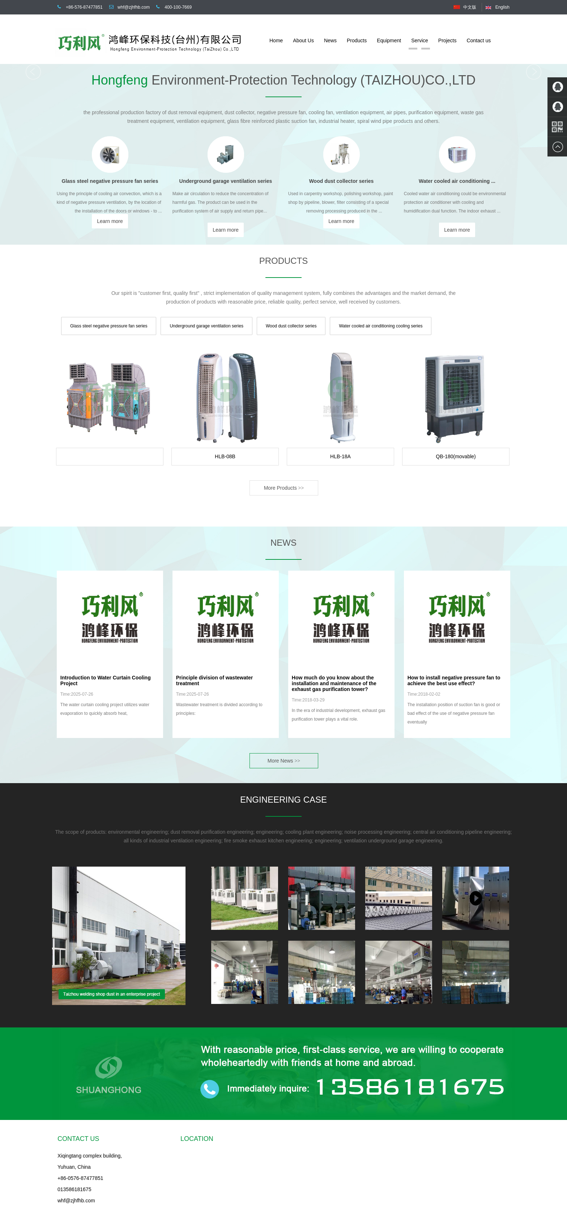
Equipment (389, 40)
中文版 (469, 7)
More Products (284, 488)
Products (357, 40)
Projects (447, 40)
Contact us (478, 40)
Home (276, 40)
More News (284, 761)
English (502, 7)
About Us (303, 40)
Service (419, 40)
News (330, 40)
